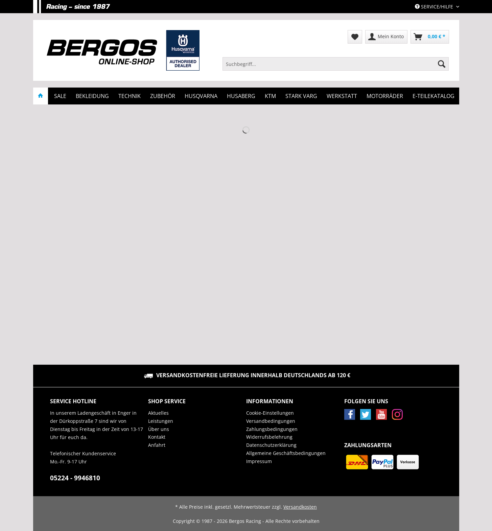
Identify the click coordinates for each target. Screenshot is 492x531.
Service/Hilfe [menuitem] (434, 6)
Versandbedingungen (270, 421)
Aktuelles (158, 413)
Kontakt (156, 437)
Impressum (259, 461)
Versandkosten (300, 507)
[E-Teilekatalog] (433, 96)
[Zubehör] (162, 96)
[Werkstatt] (342, 96)
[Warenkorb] (430, 37)
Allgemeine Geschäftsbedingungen (286, 453)
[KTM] (270, 96)
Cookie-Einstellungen (270, 413)
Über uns (158, 429)
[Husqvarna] (201, 96)
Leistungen (160, 421)
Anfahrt (156, 445)
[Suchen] (442, 64)
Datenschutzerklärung (271, 445)
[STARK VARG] (301, 96)
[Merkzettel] (355, 37)
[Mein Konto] (386, 37)
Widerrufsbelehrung (269, 437)
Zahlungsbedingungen (272, 429)
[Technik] (129, 96)
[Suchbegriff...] (335, 64)
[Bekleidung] (92, 96)
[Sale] (60, 96)
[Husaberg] (241, 96)
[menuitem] (335, 67)
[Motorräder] (385, 96)
